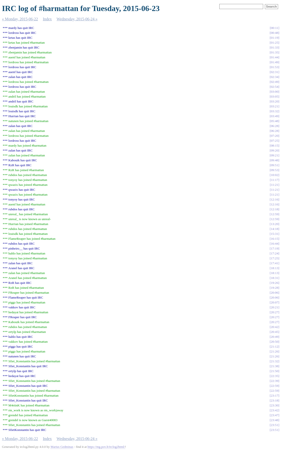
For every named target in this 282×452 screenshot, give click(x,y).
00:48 (274, 33)
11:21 (274, 185)
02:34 (274, 77)
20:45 (274, 332)
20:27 (274, 312)
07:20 (274, 136)
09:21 (274, 155)
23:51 (274, 425)
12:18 (274, 209)
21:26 (274, 351)
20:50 (274, 341)
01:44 (274, 57)
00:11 (274, 28)
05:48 (274, 121)
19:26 (274, 283)
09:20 (274, 150)
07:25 (274, 140)
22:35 (274, 376)
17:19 (274, 248)
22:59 (274, 386)
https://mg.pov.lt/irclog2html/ (106, 447)
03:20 (274, 101)
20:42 (274, 327)
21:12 (274, 346)
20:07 (274, 302)
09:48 (274, 160)
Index (47, 19)
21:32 (274, 361)
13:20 (274, 224)
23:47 (274, 415)
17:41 (274, 263)
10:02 (274, 175)
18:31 (274, 278)
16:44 (274, 243)
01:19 (274, 37)
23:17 (274, 395)
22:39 (274, 381)
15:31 (274, 234)
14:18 (274, 229)
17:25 (274, 258)
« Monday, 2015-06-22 (20, 19)
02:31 (274, 72)
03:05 (274, 96)
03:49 (274, 116)
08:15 (274, 145)
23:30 (274, 405)
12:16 (274, 199)
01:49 (274, 62)
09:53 (274, 170)
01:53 (274, 67)
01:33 (274, 47)
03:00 (274, 91)
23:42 (274, 410)
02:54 (274, 86)
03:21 (274, 106)
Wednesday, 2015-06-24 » (77, 19)
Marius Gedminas (62, 447)
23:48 (274, 420)
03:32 (274, 111)
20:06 (274, 292)
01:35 (274, 52)
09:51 (274, 165)
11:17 (274, 180)
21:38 (274, 366)
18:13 (274, 268)
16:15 (274, 238)
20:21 (274, 307)
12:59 (274, 214)
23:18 (274, 400)
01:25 (274, 42)
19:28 (274, 287)
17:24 (274, 253)
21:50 (274, 371)
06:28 (274, 126)
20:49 (274, 337)
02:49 (274, 82)
